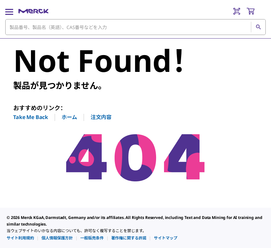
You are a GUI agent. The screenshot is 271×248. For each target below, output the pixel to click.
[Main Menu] (9, 11)
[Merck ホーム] (33, 11)
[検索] (258, 27)
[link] (20, 238)
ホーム (69, 117)
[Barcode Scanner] (237, 11)
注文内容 (101, 117)
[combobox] (135, 27)
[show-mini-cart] (256, 11)
